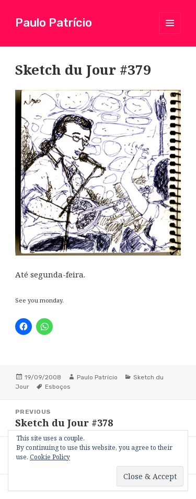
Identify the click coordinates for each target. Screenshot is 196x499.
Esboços (58, 386)
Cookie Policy (50, 456)
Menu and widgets (170, 33)
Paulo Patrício (53, 23)
